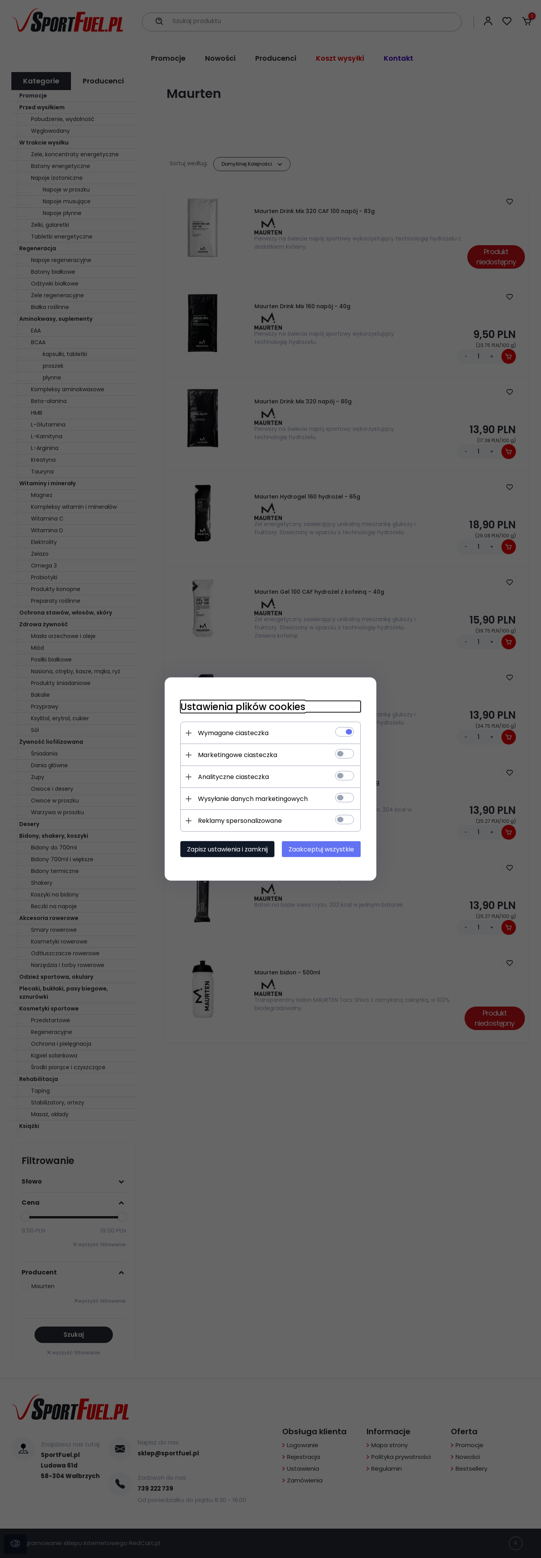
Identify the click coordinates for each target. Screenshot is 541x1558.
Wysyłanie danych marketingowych (253, 798)
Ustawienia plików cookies (242, 706)
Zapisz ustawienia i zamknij (227, 849)
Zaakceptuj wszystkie (321, 849)
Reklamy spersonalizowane (240, 820)
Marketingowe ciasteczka (237, 754)
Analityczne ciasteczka (233, 776)
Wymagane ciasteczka (233, 732)
